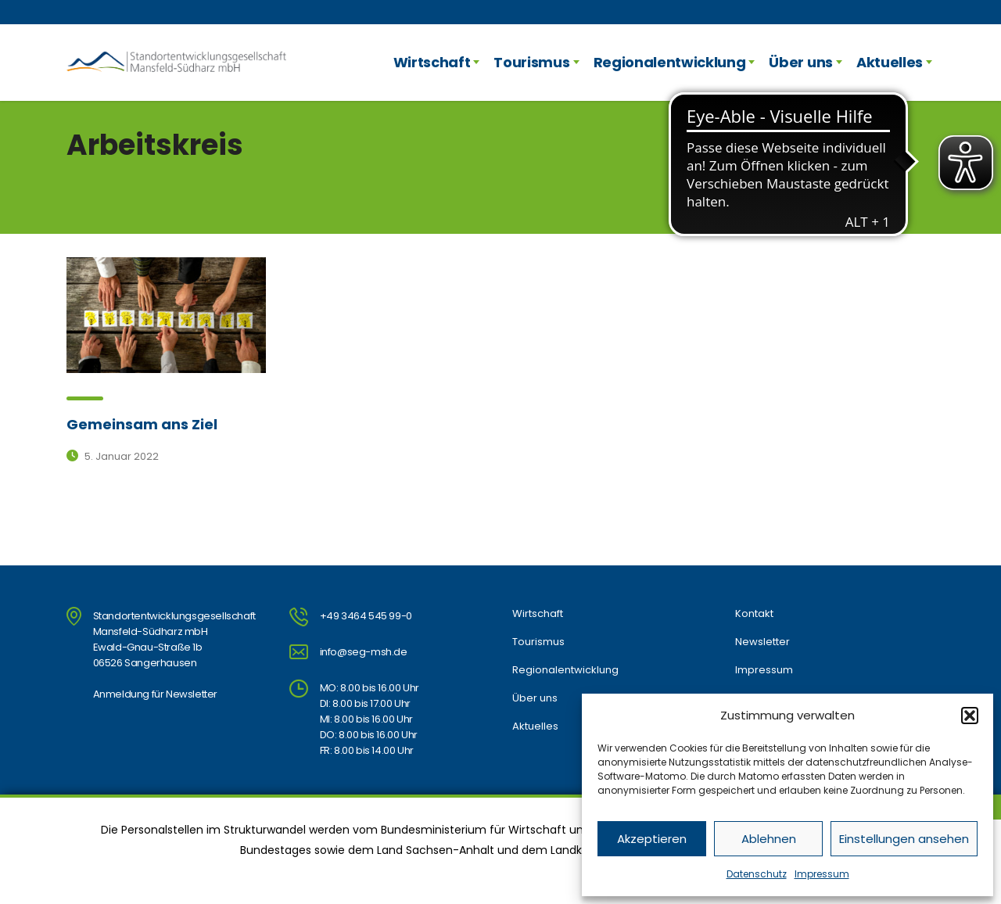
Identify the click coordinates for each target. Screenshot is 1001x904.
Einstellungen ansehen (904, 838)
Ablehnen (768, 838)
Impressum (822, 874)
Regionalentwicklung (670, 62)
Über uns (800, 62)
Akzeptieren (652, 838)
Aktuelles (889, 62)
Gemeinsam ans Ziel (141, 424)
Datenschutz (757, 874)
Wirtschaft (432, 62)
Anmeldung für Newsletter (155, 694)
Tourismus (531, 62)
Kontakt (754, 614)
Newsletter (762, 642)
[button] (970, 715)
